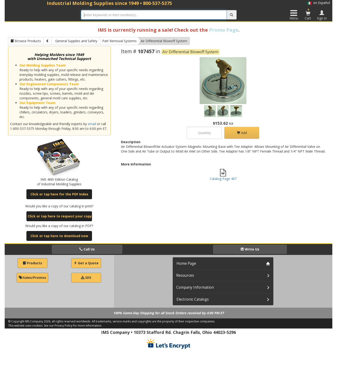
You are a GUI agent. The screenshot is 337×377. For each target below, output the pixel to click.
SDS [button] (86, 277)
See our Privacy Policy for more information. (73, 326)
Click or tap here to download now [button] (59, 236)
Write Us (250, 249)
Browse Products (26, 41)
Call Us (87, 249)
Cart (308, 14)
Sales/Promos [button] (32, 277)
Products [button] (32, 263)
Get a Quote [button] (86, 263)
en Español (318, 2)
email (92, 124)
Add (242, 133)
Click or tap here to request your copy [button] (60, 216)
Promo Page (223, 30)
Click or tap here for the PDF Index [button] (59, 194)
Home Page (186, 263)
